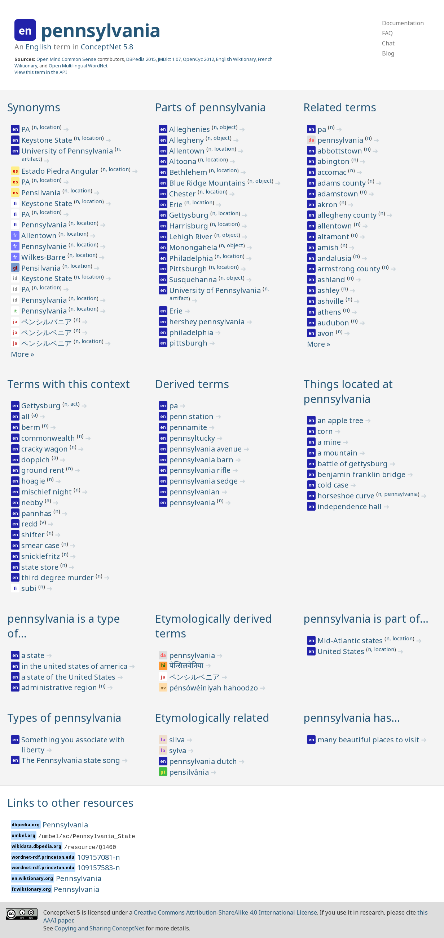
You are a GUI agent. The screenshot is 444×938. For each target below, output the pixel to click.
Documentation (403, 23)
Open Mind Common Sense (66, 59)
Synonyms (33, 107)
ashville (331, 301)
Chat (388, 43)
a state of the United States (69, 677)
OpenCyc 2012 (198, 59)
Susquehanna (194, 279)
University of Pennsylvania (68, 151)
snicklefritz (41, 556)
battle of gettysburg (353, 463)
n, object (225, 126)
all (26, 416)
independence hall (350, 506)
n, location (47, 126)
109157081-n (98, 857)
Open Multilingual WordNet (78, 65)
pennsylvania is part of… (365, 618)
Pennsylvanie (45, 246)
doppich (36, 459)
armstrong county (349, 269)
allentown (335, 226)
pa (322, 129)
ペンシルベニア (47, 332)
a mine (330, 442)
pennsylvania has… (351, 717)
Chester (183, 194)
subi (29, 588)
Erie (176, 204)
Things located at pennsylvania (348, 391)
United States (341, 651)
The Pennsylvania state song (71, 760)
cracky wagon (45, 449)
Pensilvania (41, 192)
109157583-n (98, 867)
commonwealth (49, 438)
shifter (34, 534)
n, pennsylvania (398, 493)
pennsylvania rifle (200, 470)
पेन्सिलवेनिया (187, 666)
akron (328, 204)
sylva (178, 750)
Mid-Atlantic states (350, 640)
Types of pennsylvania (64, 717)
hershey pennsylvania (207, 321)
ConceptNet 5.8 (107, 47)
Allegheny (187, 140)
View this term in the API (40, 72)
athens (330, 312)
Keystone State (47, 140)
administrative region (60, 687)
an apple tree (341, 420)
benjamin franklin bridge (362, 474)
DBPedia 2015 (141, 59)
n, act (71, 403)
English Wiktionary (236, 59)
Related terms (339, 107)
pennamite (189, 427)
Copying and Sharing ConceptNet (99, 928)
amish (328, 247)
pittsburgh (189, 343)
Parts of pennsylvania (210, 107)
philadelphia (192, 332)
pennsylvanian (195, 492)
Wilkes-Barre (44, 257)
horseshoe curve (346, 496)
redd (30, 524)
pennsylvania (101, 30)
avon (326, 333)
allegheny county (347, 215)
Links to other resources (70, 802)
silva (177, 739)
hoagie (34, 481)
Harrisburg (189, 226)
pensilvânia (190, 772)
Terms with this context (68, 384)
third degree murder (58, 577)
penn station (192, 416)
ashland (332, 279)
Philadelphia (192, 258)
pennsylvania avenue (206, 449)
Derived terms (192, 384)
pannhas (37, 513)
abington (334, 161)
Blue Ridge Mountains (208, 183)
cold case (333, 485)
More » (22, 354)
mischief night (47, 492)
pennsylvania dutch (204, 761)
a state (33, 655)
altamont (334, 236)
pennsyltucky (193, 438)
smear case (41, 545)
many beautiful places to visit (369, 739)
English (39, 47)
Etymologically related (212, 717)
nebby (33, 502)
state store (40, 567)
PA (26, 129)
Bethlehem (189, 172)
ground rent (43, 470)
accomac (332, 172)
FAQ (387, 33)
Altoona (183, 161)
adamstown (338, 194)
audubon (334, 323)
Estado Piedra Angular (61, 171)
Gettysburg (189, 215)
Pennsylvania (45, 225)
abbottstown (340, 151)
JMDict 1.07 (169, 59)
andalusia (335, 258)
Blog (388, 53)
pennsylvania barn (202, 459)
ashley (329, 290)
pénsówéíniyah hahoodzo (214, 688)
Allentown (39, 235)
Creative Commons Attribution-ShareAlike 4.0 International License (225, 912)
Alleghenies (190, 129)
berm (31, 427)
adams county (342, 183)
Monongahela (194, 247)
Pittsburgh (189, 269)
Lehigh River (191, 236)
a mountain (338, 453)
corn (326, 431)
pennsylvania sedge (204, 481)
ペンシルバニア (47, 321)
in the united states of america (75, 666)
